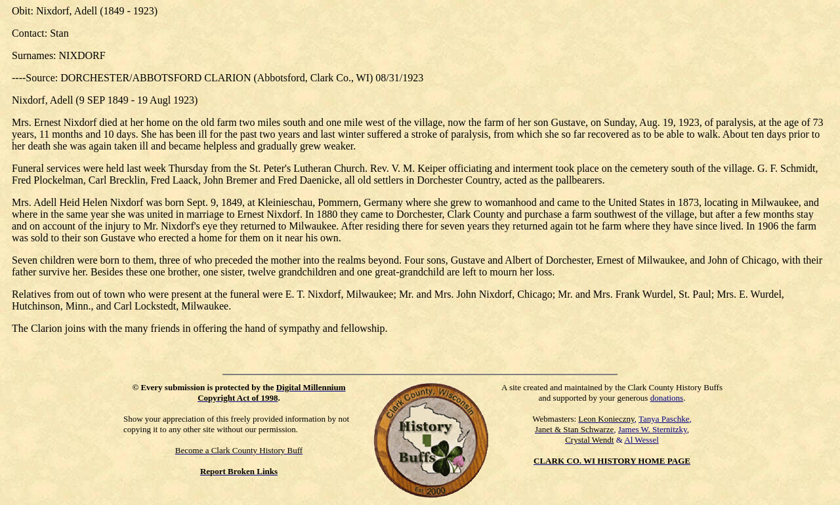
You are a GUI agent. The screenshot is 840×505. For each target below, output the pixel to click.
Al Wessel (641, 440)
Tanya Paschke (664, 419)
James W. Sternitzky (652, 429)
